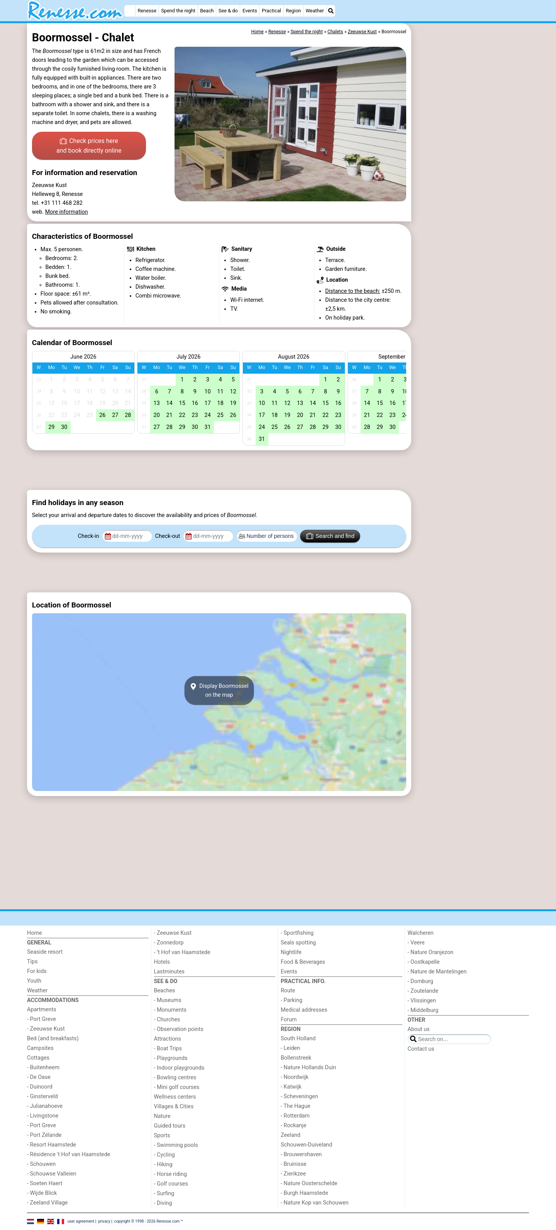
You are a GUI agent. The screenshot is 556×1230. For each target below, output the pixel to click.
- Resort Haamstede (51, 1145)
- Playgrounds (171, 1058)
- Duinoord (40, 1087)
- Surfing (164, 1193)
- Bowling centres (175, 1077)
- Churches (167, 1019)
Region (293, 11)
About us (419, 1029)
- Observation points (178, 1029)
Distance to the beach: (352, 291)
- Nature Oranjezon (431, 952)
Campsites (40, 1048)
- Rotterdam (295, 1116)
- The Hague (295, 1106)
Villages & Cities (174, 1106)
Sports (162, 1135)
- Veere (416, 942)
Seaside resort (45, 952)
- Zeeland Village (47, 1202)
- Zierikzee (293, 1173)
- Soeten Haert (44, 1183)
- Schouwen (41, 1164)
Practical (271, 11)
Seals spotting (298, 942)
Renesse (146, 11)
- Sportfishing (297, 933)
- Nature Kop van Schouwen (315, 1202)
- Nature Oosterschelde (309, 1183)
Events (249, 11)
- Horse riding (170, 1174)
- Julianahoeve (45, 1106)
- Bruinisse (294, 1164)
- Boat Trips (168, 1048)
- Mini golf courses (177, 1087)
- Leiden (290, 1048)
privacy (104, 1221)
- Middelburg (423, 1010)
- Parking (291, 1000)
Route (288, 990)
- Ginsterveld (42, 1096)
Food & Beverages (303, 962)
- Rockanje (293, 1125)
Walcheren (421, 933)
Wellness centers (175, 1097)
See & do (228, 11)
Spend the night (178, 11)
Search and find (330, 535)
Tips (32, 961)
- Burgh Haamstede (304, 1193)
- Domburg (421, 981)
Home (34, 933)
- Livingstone (42, 1116)
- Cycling (164, 1155)
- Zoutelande (423, 991)
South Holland (298, 1038)
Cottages (38, 1058)
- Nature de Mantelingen (437, 971)
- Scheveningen (299, 1096)
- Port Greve (41, 1019)
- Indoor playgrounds (179, 1068)
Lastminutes (169, 971)
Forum (289, 1019)
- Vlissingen (422, 1000)
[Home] (129, 11)
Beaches (164, 990)
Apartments (41, 1009)
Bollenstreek (296, 1058)
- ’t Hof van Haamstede (182, 952)
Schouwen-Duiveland (306, 1145)
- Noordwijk (295, 1077)
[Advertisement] (471, 201)
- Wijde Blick (42, 1193)
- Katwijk (291, 1087)
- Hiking (163, 1164)
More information (66, 212)
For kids (37, 971)
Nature (162, 1116)
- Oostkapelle (424, 962)
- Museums (167, 1000)
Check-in (89, 536)
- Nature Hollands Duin (308, 1067)
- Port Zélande (44, 1135)
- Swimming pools (176, 1145)
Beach (207, 11)
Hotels (162, 962)
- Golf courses (171, 1184)
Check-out (168, 536)
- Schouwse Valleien (51, 1173)
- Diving (163, 1203)
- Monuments (170, 1010)
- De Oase (39, 1077)
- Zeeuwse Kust (46, 1029)
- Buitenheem (43, 1067)
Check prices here (89, 146)
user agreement (81, 1221)
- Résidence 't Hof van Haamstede (68, 1154)
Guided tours (170, 1126)
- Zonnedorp (169, 942)
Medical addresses (304, 1010)
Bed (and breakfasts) (53, 1038)
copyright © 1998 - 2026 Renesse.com (147, 1221)
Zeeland (290, 1135)
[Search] (331, 11)
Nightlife (291, 952)
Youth (34, 981)
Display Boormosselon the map (219, 690)
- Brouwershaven (301, 1154)
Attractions (167, 1039)
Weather (315, 11)
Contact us (421, 1049)
